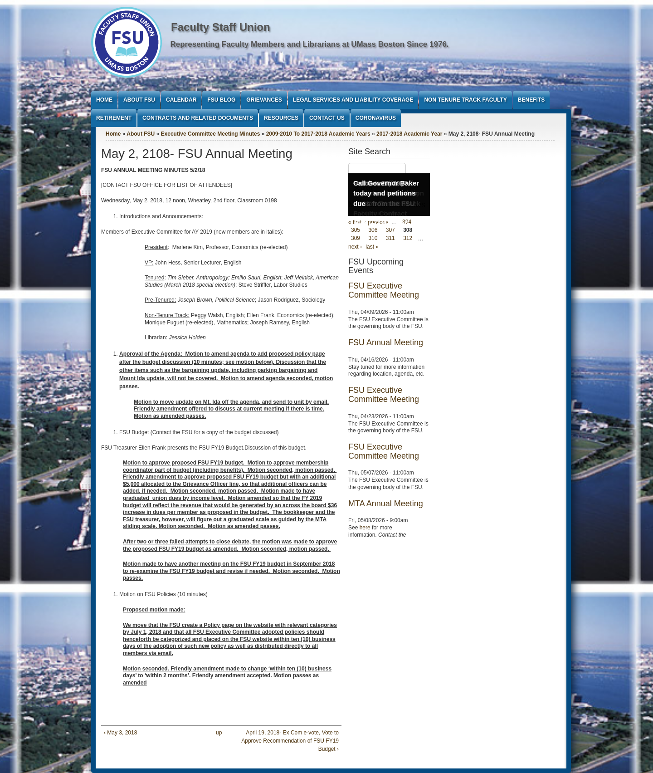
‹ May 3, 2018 (120, 732)
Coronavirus (376, 118)
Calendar (181, 100)
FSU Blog (221, 100)
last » (372, 247)
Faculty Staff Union (220, 27)
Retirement (114, 118)
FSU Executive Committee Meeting (383, 290)
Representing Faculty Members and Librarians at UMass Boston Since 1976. (310, 44)
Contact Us (327, 118)
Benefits (531, 100)
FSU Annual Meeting (385, 342)
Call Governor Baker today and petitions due (386, 193)
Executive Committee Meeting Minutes (210, 134)
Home (104, 100)
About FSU (139, 100)
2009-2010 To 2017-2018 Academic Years (318, 134)
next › (355, 247)
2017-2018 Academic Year (409, 134)
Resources (281, 118)
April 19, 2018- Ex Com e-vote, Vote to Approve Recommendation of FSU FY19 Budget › (290, 740)
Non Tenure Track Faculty (465, 100)
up (219, 732)
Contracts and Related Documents (197, 118)
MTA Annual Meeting (385, 503)
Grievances (264, 100)
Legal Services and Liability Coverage (353, 100)
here (365, 527)
